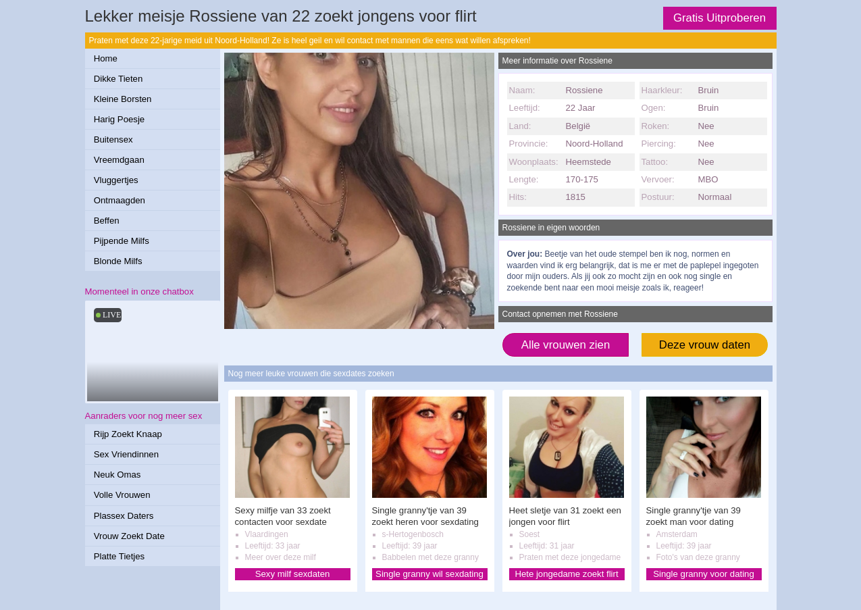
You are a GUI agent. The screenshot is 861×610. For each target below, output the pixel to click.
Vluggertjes (116, 180)
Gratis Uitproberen (719, 17)
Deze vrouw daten (704, 344)
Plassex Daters (124, 516)
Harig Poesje (119, 119)
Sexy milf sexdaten (292, 574)
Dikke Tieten (118, 79)
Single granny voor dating (703, 574)
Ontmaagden (119, 200)
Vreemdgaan (119, 160)
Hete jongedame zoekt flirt (566, 574)
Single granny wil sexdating (429, 574)
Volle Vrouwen (122, 495)
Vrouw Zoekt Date (129, 536)
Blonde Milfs (118, 261)
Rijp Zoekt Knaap (128, 434)
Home (106, 58)
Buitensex (113, 139)
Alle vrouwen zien (565, 344)
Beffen (107, 220)
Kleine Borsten (123, 99)
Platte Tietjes (119, 556)
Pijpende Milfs (121, 241)
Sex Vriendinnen (126, 454)
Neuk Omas (117, 474)
